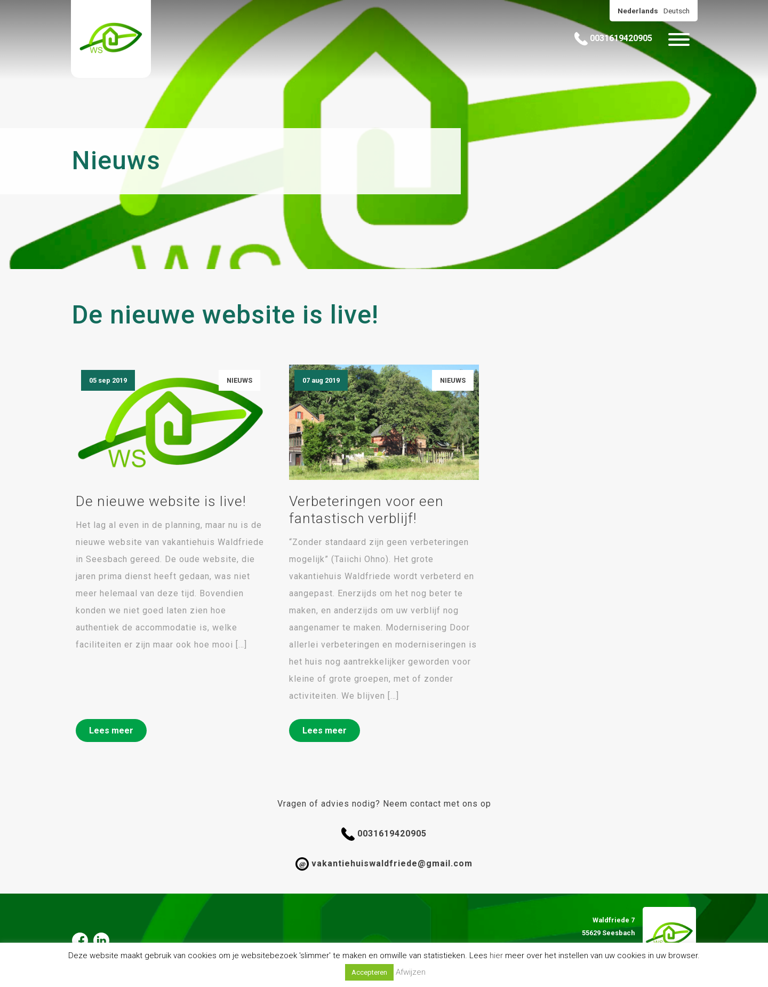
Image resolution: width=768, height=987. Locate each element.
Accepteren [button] (369, 972)
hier (496, 955)
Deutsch (676, 10)
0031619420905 (613, 38)
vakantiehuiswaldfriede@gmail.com (384, 864)
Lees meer (111, 730)
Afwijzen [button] (411, 972)
